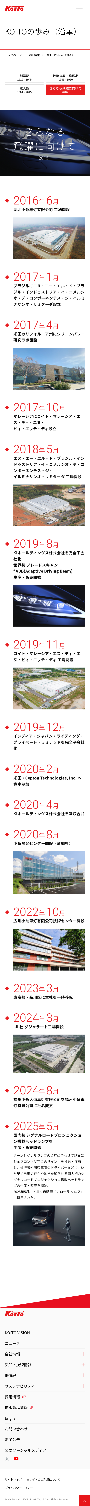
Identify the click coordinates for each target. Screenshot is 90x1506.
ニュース (12, 1343)
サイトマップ (13, 1479)
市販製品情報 (16, 1407)
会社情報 (34, 55)
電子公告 (12, 1439)
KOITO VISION (17, 1332)
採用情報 (12, 1396)
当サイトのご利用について (43, 1479)
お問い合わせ (16, 1429)
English (11, 1418)
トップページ (13, 55)
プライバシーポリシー (19, 1487)
